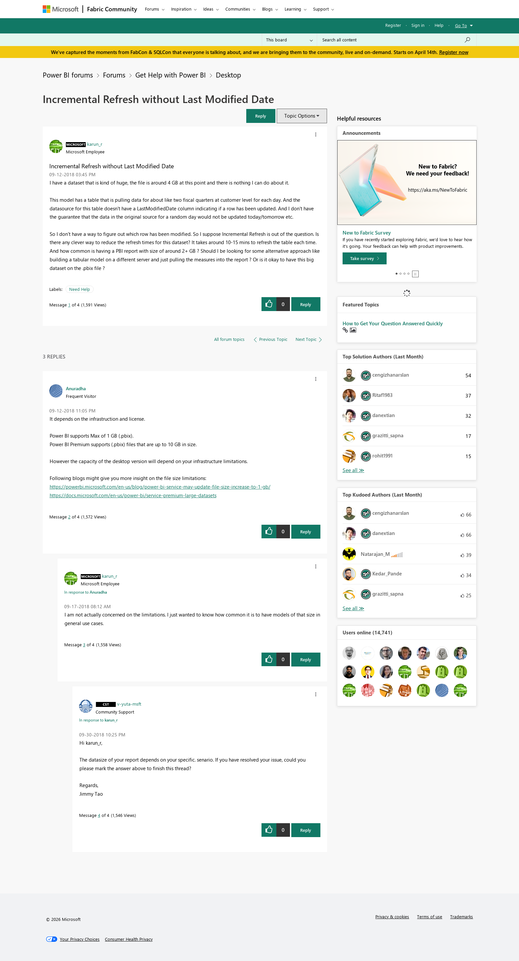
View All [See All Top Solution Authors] (353, 470)
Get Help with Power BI (170, 74)
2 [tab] (400, 273)
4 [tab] (408, 273)
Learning (293, 9)
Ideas (208, 9)
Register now (453, 52)
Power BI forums (68, 74)
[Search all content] (397, 39)
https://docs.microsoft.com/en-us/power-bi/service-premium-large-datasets (133, 495)
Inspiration (181, 9)
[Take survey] (365, 258)
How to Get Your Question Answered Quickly (393, 323)
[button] (260, 116)
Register (393, 25)
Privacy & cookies (392, 916)
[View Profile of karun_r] (94, 143)
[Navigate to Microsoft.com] (60, 9)
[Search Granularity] (289, 39)
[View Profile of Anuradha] (76, 388)
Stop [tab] (415, 274)
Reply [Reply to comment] (305, 531)
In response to (85, 592)
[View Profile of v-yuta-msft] (129, 703)
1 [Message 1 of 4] (69, 304)
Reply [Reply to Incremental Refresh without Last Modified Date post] (305, 304)
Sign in (417, 25)
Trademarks (461, 916)
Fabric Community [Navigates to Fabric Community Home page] (112, 9)
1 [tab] (396, 273)
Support (321, 9)
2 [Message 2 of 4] (69, 516)
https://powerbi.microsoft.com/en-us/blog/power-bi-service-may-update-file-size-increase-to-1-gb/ (160, 486)
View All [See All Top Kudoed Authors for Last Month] (353, 608)
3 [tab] (404, 273)
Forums (152, 9)
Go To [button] (461, 25)
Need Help (79, 289)
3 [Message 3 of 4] (84, 644)
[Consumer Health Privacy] (129, 939)
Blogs (267, 9)
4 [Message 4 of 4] (99, 815)
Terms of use (429, 916)
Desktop (228, 74)
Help (439, 25)
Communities (237, 9)
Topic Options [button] (299, 115)
